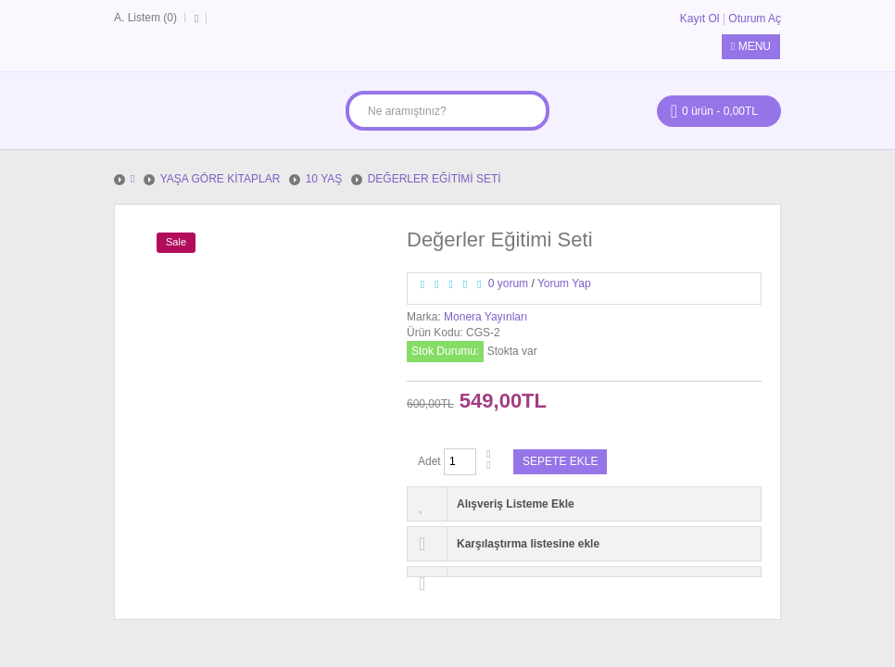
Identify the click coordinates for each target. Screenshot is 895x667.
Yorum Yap (564, 283)
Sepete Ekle (560, 461)
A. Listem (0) (145, 17)
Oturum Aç (754, 18)
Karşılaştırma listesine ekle (528, 543)
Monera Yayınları (485, 316)
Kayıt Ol (700, 18)
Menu (751, 46)
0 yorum (508, 283)
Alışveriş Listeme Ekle (515, 503)
